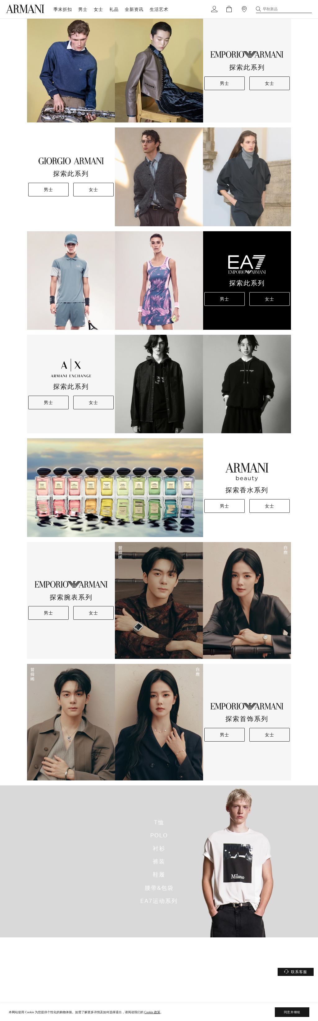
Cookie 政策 (152, 1012)
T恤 (159, 822)
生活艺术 (159, 9)
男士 (83, 9)
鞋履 (159, 874)
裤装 (159, 861)
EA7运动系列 (159, 900)
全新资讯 (134, 9)
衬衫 (159, 848)
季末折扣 (62, 9)
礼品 (114, 9)
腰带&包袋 (159, 887)
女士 (98, 9)
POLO (159, 835)
